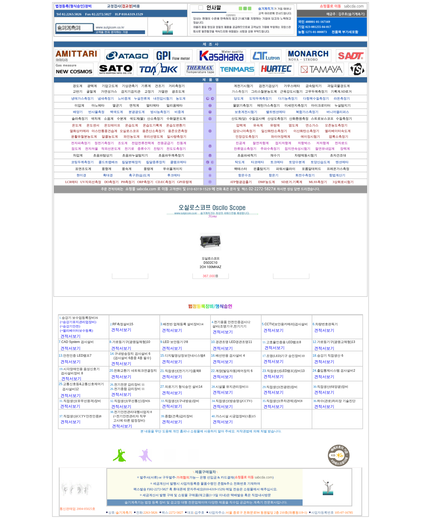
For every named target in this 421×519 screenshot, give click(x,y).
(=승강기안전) (69, 326)
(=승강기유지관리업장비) (77, 322)
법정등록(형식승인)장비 (73, 6)
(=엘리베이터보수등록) (76, 330)
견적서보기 (70, 336)
